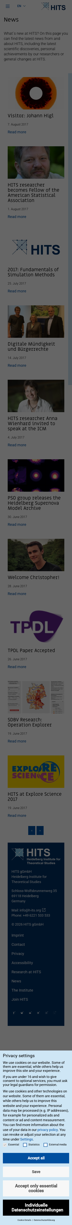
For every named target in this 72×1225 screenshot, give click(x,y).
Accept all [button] (36, 1154)
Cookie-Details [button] (24, 1216)
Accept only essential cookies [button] (36, 1184)
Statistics (31, 1140)
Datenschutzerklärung (44, 1216)
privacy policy (47, 1125)
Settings (26, 1135)
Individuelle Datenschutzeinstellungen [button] (37, 1203)
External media (55, 1140)
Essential (11, 1140)
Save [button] (36, 1167)
